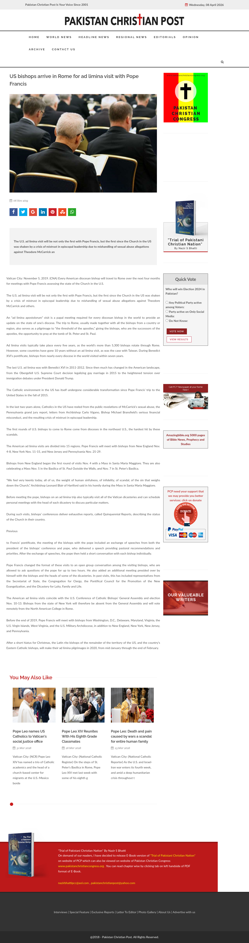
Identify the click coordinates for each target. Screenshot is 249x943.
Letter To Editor (126, 912)
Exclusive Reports (103, 912)
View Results (179, 339)
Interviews (61, 912)
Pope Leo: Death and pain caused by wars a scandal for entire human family (131, 736)
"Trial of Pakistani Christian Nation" (172, 855)
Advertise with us (184, 912)
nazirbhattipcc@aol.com (74, 883)
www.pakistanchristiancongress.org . (81, 866)
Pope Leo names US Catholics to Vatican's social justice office (30, 736)
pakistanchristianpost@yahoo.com (113, 883)
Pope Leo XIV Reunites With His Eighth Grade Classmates (80, 736)
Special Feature (79, 912)
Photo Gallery (147, 912)
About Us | (165, 912)
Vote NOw (177, 331)
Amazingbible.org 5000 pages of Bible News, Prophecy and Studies (185, 439)
